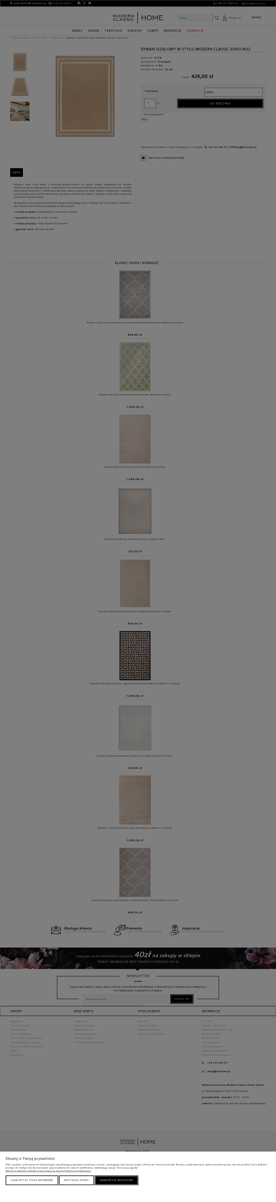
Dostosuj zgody (76, 1180)
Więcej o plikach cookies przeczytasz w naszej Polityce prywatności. (48, 1171)
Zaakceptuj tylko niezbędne (32, 1180)
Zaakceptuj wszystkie (116, 1180)
